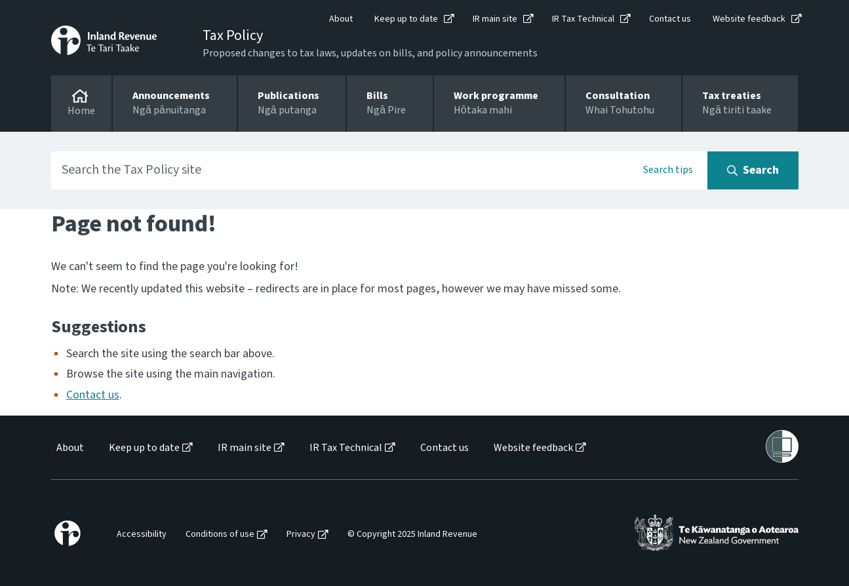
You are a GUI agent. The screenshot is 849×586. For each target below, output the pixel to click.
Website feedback (749, 19)
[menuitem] (69, 448)
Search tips (668, 170)
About (341, 19)
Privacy (300, 534)
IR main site (495, 19)
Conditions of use (220, 534)
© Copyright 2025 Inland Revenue (412, 534)
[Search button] (753, 170)
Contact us (670, 19)
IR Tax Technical (583, 19)
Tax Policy (233, 35)
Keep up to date (406, 19)
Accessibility (142, 534)
